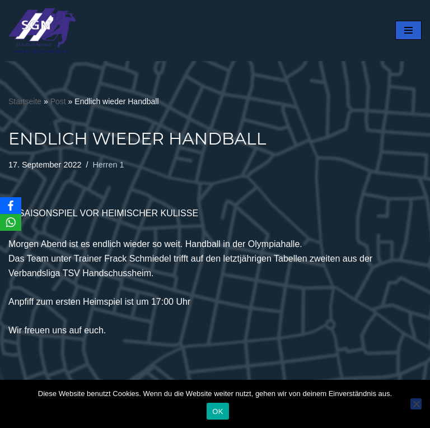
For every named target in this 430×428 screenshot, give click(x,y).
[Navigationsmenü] (408, 30)
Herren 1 (108, 164)
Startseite (24, 101)
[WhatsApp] (10, 222)
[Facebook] (10, 205)
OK (217, 411)
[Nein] (416, 404)
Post (58, 101)
